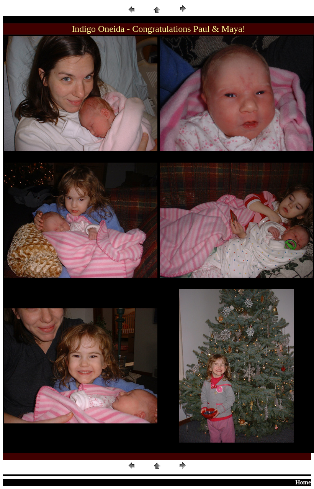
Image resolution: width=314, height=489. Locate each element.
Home (303, 482)
